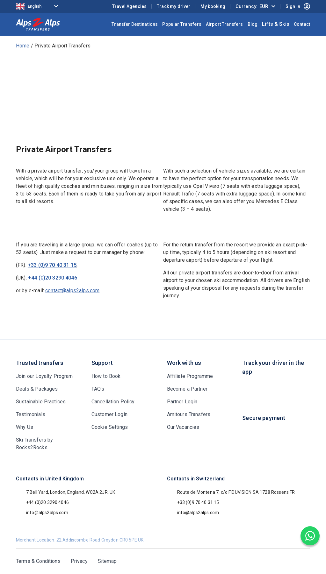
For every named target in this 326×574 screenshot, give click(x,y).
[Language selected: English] (38, 6)
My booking (212, 6)
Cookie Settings (109, 427)
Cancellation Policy (113, 402)
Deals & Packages (37, 389)
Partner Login (182, 402)
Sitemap (107, 561)
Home (23, 46)
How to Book (106, 376)
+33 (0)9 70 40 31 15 (52, 265)
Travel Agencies (129, 6)
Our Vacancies (183, 427)
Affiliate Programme (190, 376)
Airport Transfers (224, 24)
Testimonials (30, 414)
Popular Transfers (181, 24)
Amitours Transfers (189, 414)
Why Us (24, 427)
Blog (253, 24)
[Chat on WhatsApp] (310, 535)
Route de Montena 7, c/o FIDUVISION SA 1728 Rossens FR (231, 492)
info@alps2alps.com (42, 512)
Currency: (251, 6)
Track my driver (173, 6)
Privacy (79, 561)
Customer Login (109, 414)
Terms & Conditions (38, 561)
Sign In (298, 6)
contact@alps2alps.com (72, 290)
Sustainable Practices (41, 402)
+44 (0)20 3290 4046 (52, 278)
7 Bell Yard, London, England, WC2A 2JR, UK (65, 492)
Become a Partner (187, 389)
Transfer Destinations (135, 24)
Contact (302, 24)
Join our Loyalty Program (44, 376)
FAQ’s (98, 389)
